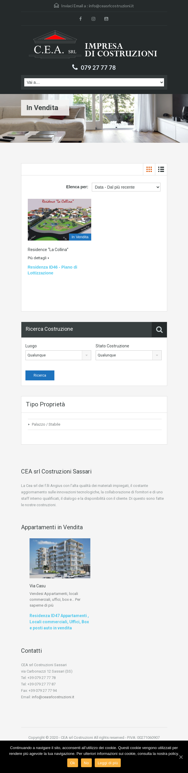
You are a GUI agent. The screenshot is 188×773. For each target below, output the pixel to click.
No (86, 763)
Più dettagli (38, 258)
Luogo (31, 346)
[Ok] (181, 757)
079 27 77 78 (98, 67)
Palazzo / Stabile (46, 424)
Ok (72, 763)
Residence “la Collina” (48, 249)
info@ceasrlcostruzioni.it (111, 5)
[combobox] (58, 355)
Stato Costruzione (112, 346)
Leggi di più (108, 763)
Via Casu (38, 586)
